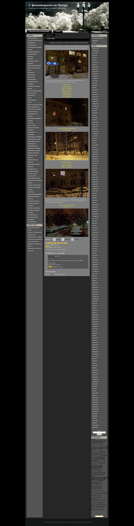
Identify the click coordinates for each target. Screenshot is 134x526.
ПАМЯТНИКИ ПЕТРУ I (33, 146)
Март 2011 (94, 367)
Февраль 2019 (95, 149)
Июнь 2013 (94, 305)
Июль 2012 (94, 331)
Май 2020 (94, 115)
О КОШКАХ (30, 120)
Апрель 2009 (95, 420)
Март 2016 (94, 230)
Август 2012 (94, 328)
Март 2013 (94, 312)
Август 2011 (94, 356)
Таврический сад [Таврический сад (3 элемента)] (98, 485)
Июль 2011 (94, 358)
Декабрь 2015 (95, 236)
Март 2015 (94, 257)
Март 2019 (94, 147)
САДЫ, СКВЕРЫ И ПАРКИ (34, 178)
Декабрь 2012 (95, 319)
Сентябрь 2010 (95, 381)
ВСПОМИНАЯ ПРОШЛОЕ (33, 51)
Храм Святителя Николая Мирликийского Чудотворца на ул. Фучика (35, 244)
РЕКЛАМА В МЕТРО (32, 173)
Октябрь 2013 (95, 296)
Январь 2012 (95, 344)
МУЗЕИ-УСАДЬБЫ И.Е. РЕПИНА (35, 104)
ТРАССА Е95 (30, 198)
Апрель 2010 (95, 393)
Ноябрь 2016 (95, 211)
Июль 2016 (94, 220)
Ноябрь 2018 (95, 156)
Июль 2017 (94, 193)
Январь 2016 (95, 234)
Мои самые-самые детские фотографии (39, 31)
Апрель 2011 (95, 365)
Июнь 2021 (94, 85)
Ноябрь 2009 (95, 404)
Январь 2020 (95, 124)
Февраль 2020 (95, 122)
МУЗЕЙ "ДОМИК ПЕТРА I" (34, 107)
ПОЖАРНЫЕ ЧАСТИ (32, 169)
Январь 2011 (95, 372)
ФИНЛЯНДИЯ (31, 219)
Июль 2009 (94, 413)
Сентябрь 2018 (95, 161)
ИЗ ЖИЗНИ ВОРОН (32, 79)
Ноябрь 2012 (95, 321)
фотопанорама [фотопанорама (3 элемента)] (98, 509)
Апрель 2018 (95, 172)
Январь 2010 (95, 399)
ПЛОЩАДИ (30, 166)
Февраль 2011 (95, 370)
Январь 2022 (95, 69)
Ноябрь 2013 (95, 294)
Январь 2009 (95, 427)
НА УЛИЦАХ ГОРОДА (32, 111)
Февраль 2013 (95, 314)
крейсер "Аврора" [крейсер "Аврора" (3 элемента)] (102, 499)
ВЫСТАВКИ (30, 56)
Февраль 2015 (95, 259)
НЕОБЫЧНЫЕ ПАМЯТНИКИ (34, 118)
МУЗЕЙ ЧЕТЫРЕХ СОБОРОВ (34, 109)
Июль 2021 (94, 83)
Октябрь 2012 (95, 324)
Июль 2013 (94, 303)
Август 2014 (94, 273)
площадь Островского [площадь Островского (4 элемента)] (98, 502)
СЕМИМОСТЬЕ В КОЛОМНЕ (34, 185)
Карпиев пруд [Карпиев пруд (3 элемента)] (94, 463)
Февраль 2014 (95, 287)
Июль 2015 (94, 248)
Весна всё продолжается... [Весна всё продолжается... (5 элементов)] (98, 452)
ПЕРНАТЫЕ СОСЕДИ (32, 155)
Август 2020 (94, 108)
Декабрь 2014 (95, 264)
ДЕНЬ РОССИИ (31, 77)
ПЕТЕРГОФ (30, 157)
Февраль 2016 (95, 232)
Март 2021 (94, 92)
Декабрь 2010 (95, 374)
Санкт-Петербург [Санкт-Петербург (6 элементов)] (97, 482)
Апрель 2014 (95, 282)
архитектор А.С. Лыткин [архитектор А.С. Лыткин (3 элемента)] (96, 491)
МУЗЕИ (29, 102)
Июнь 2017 (94, 195)
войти (52, 274)
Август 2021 (94, 80)
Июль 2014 (94, 275)
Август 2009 (94, 411)
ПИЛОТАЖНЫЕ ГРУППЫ (33, 164)
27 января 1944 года (32, 45)
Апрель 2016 (95, 227)
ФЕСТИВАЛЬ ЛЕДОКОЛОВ (34, 208)
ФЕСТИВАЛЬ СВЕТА (32, 214)
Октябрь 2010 (95, 379)
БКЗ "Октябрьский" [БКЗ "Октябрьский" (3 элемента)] (99, 449)
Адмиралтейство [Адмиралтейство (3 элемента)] (101, 444)
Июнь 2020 (94, 112)
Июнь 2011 (94, 360)
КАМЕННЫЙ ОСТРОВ (33, 81)
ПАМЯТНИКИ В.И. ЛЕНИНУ (34, 139)
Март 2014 (94, 285)
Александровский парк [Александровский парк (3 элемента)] (102, 446)
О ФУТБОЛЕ (30, 123)
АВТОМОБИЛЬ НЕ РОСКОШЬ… (35, 47)
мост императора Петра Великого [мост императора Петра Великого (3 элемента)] (98, 500)
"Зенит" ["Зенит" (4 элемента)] (93, 439)
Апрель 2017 (95, 200)
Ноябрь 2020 (95, 101)
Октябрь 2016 (95, 213)
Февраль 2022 (95, 67)
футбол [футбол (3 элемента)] (102, 509)
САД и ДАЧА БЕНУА (32, 175)
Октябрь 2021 (95, 76)
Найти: (99, 430)
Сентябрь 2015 (95, 243)
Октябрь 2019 (95, 131)
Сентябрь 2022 (95, 50)
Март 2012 (94, 340)
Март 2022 (94, 64)
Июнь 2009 (94, 416)
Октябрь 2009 (95, 406)
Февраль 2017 (95, 204)
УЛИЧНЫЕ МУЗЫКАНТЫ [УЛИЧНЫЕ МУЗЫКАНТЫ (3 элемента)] (97, 488)
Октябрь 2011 (95, 351)
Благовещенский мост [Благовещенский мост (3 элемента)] (96, 451)
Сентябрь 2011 (95, 354)
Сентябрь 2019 (95, 133)
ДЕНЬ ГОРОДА (31, 72)
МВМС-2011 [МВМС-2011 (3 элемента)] (94, 470)
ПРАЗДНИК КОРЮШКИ (33, 171)
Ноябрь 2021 (95, 73)
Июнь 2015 (94, 250)
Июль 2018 (94, 165)
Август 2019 (94, 135)
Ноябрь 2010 (95, 376)
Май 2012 (94, 335)
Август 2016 (94, 218)
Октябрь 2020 (95, 103)
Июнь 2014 (94, 278)
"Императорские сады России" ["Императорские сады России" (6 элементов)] (98, 442)
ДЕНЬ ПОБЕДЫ (31, 74)
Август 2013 (94, 301)
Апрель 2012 (95, 337)
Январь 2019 (95, 151)
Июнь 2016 (94, 223)
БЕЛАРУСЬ (30, 49)
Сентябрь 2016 (95, 216)
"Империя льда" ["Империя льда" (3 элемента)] (94, 444)
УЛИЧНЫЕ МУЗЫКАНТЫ (33, 201)
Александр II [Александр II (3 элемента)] (94, 446)
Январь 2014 (95, 289)
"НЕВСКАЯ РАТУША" (33, 38)
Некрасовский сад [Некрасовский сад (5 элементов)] (97, 475)
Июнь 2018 (94, 168)
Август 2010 (94, 383)
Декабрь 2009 (95, 402)
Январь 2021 (95, 96)
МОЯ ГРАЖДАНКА (32, 100)
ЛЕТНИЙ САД (31, 84)
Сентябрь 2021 (95, 78)
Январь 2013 (95, 317)
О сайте (58, 31)
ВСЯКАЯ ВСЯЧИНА (32, 54)
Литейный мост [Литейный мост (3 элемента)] (100, 469)
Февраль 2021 (95, 94)
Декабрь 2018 (95, 154)
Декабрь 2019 (95, 126)
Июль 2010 (94, 386)
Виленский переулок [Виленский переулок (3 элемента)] (95, 455)
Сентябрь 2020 (95, 106)
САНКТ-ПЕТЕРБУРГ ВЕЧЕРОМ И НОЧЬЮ (78, 42)
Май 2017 (94, 197)
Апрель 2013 (95, 310)
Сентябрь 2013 (95, 298)
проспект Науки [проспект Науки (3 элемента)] (94, 504)
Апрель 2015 (95, 255)
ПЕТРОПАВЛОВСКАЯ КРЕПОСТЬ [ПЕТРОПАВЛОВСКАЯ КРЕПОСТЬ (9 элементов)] (105, 478)
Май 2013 (94, 308)
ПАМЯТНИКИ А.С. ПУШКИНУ (35, 136)
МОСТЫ (30, 97)
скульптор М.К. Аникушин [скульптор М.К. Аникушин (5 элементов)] (98, 505)
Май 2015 (94, 252)
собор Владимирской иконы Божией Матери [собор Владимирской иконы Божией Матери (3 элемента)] (98, 508)
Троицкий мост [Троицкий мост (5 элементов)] (97, 487)
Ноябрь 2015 (95, 239)
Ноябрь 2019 (95, 129)
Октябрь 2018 (95, 158)
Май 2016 (94, 225)
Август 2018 (94, 163)
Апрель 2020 (95, 117)
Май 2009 (94, 418)
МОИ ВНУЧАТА (31, 95)
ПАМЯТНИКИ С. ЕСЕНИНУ (34, 148)
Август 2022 (94, 53)
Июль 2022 (94, 55)
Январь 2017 (95, 207)
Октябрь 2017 (95, 186)
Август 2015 (94, 246)
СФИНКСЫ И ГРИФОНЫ (33, 196)
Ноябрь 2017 (95, 184)
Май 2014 (94, 280)
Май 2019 (94, 142)
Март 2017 (94, 202)
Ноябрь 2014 (95, 266)
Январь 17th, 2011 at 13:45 (53, 257)
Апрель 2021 (95, 89)
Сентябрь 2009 (95, 409)
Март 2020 (94, 119)
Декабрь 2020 (95, 99)
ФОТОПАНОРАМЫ (32, 221)
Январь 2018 (95, 179)
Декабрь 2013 (95, 292)
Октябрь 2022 (95, 48)
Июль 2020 (94, 110)
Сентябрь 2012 (95, 326)
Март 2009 (94, 422)
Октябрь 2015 (95, 241)
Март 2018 (94, 174)
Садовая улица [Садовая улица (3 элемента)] (94, 481)
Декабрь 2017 (95, 181)
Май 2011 (94, 363)
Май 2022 (94, 60)
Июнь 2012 (94, 333)
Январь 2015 (95, 262)
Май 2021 (94, 87)
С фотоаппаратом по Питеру (48, 5)
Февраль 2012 (95, 342)
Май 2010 (94, 390)
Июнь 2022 (94, 57)
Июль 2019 (94, 138)
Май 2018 (94, 170)
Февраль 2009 (95, 425)
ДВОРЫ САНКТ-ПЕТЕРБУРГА (34, 65)
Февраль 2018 (95, 177)
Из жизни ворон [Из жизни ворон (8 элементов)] (98, 459)
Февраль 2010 (95, 397)
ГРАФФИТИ (30, 58)
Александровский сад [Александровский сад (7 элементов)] (100, 448)
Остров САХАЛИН (32, 125)
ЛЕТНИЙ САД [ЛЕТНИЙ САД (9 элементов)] (96, 467)
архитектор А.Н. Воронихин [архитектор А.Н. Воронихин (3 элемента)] (97, 490)
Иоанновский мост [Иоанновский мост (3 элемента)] (102, 461)
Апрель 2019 (95, 145)
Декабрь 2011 (95, 347)
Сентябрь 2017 (95, 188)
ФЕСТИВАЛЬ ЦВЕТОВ (33, 217)
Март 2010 (94, 395)
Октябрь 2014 (95, 269)
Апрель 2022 (95, 62)
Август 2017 (94, 190)
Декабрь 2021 (95, 71)
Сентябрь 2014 (95, 271)
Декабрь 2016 (95, 209)
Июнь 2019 (94, 140)
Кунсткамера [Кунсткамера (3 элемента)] (99, 465)
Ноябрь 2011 (95, 349)
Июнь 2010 (94, 388)
